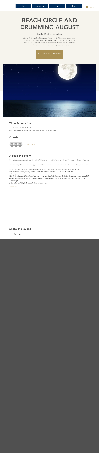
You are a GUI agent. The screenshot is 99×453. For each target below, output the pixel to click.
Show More (13, 186)
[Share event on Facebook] (10, 234)
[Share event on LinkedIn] (19, 234)
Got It (49, 55)
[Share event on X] (15, 234)
